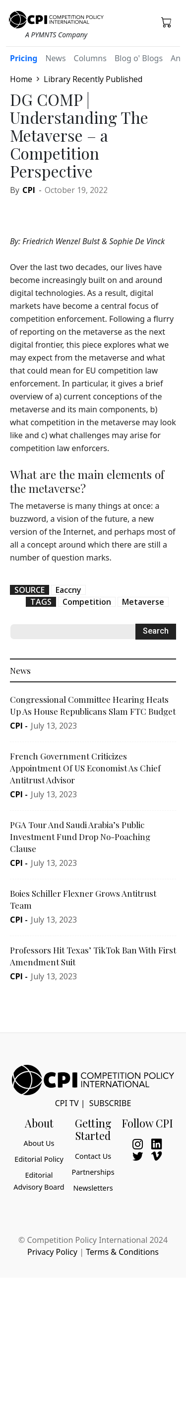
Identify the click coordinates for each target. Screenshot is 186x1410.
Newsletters (93, 1188)
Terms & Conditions (122, 1251)
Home (21, 79)
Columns (90, 58)
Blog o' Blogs (139, 58)
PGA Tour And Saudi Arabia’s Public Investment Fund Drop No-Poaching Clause (80, 836)
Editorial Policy (38, 1159)
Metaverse (143, 602)
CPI (28, 190)
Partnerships (92, 1172)
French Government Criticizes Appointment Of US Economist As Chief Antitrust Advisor (85, 768)
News (55, 58)
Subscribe (110, 1103)
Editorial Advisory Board (38, 1181)
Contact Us (93, 1156)
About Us (39, 1143)
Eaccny (68, 590)
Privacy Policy (52, 1251)
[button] (166, 21)
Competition (86, 602)
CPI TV (67, 1103)
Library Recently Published (93, 79)
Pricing (23, 58)
